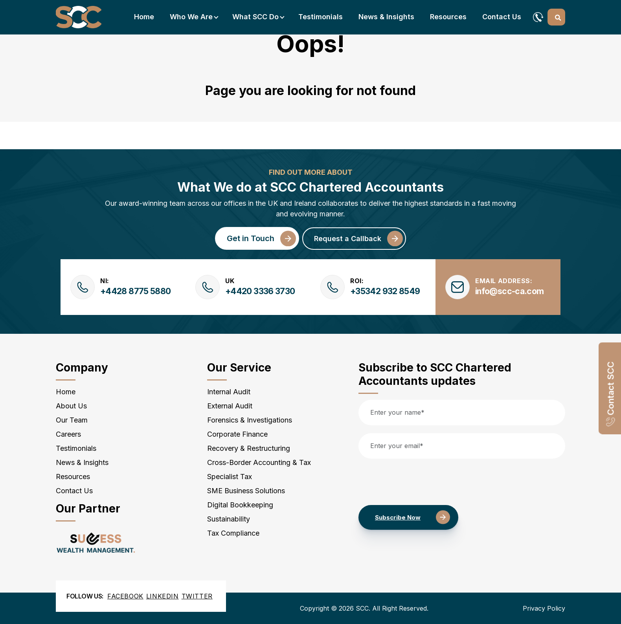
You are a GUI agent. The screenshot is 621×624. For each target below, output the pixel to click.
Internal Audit (228, 392)
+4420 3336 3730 (260, 291)
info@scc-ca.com (509, 291)
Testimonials (320, 17)
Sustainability (228, 519)
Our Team (72, 420)
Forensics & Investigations (249, 420)
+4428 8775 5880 (135, 291)
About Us (71, 406)
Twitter (197, 596)
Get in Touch (250, 238)
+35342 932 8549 (385, 291)
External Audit (229, 406)
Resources (448, 17)
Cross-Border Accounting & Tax (259, 462)
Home (144, 17)
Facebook (125, 596)
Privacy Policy (544, 608)
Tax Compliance (233, 533)
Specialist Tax (229, 476)
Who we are (191, 17)
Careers (68, 434)
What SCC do (255, 17)
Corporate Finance (237, 434)
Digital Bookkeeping (240, 505)
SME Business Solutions (246, 491)
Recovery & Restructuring (248, 448)
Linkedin (162, 596)
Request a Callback (347, 238)
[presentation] (418, 482)
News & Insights (386, 17)
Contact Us (501, 17)
